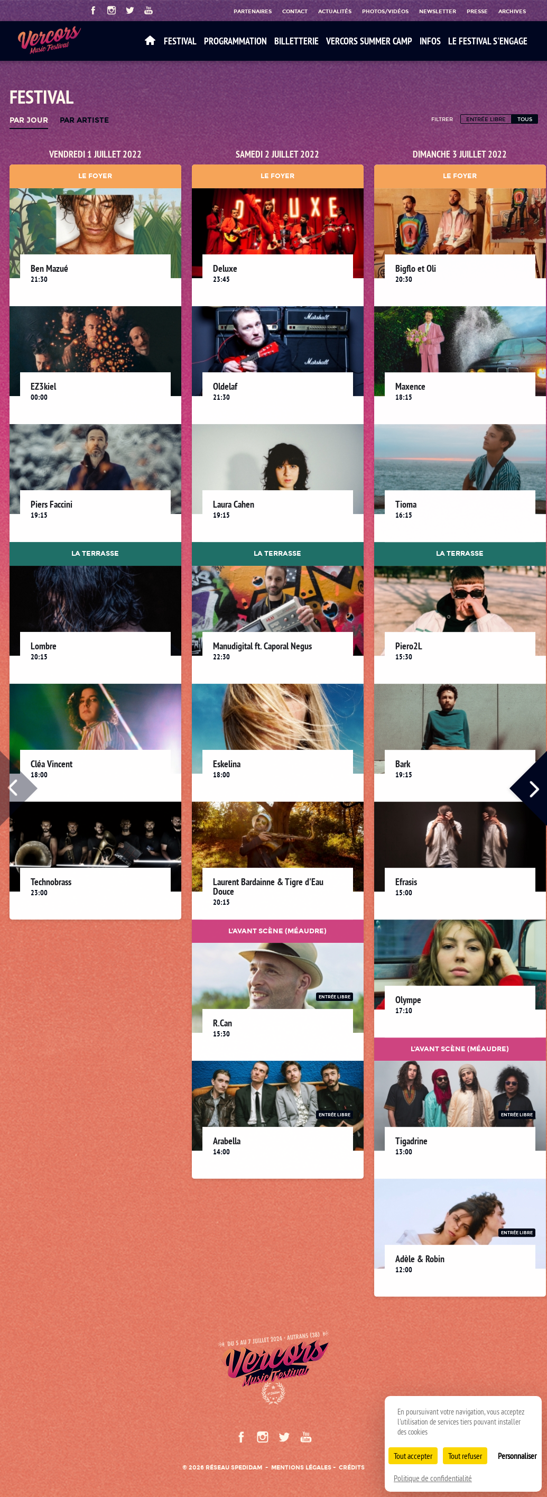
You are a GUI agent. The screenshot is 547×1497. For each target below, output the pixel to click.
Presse (477, 11)
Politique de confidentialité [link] (433, 1478)
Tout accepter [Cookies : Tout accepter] (413, 1455)
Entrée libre (486, 119)
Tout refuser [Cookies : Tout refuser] (465, 1455)
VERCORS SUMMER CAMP (369, 41)
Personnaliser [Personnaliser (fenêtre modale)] (517, 1455)
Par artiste (84, 120)
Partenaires (253, 11)
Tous (524, 119)
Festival (180, 41)
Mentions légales (301, 1467)
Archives (512, 11)
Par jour (29, 120)
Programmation (235, 41)
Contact (295, 11)
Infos (430, 41)
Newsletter (437, 11)
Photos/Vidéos (385, 11)
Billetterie (296, 41)
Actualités (334, 11)
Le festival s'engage (487, 41)
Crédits (352, 1467)
